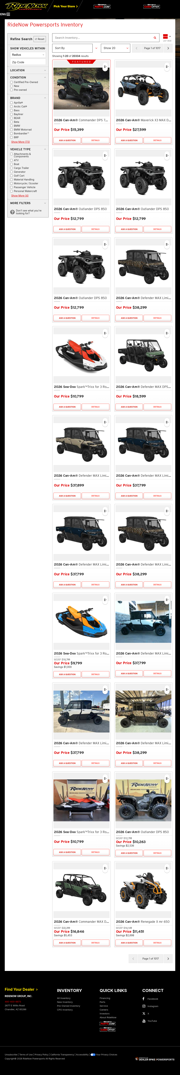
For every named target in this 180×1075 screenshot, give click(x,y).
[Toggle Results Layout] (167, 37)
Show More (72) (20, 141)
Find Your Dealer (21, 989)
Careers (104, 1009)
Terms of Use (26, 1054)
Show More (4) (19, 195)
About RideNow (108, 1017)
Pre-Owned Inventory (68, 1005)
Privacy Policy (41, 1054)
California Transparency (62, 1054)
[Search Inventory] (154, 37)
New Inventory (65, 1002)
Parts (102, 1002)
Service (104, 1005)
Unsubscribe (11, 1054)
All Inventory (64, 998)
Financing (105, 998)
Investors (105, 1013)
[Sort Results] (72, 48)
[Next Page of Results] (168, 48)
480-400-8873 (13, 1001)
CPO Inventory (65, 1009)
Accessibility (82, 1054)
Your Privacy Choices (104, 1054)
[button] (27, 48)
